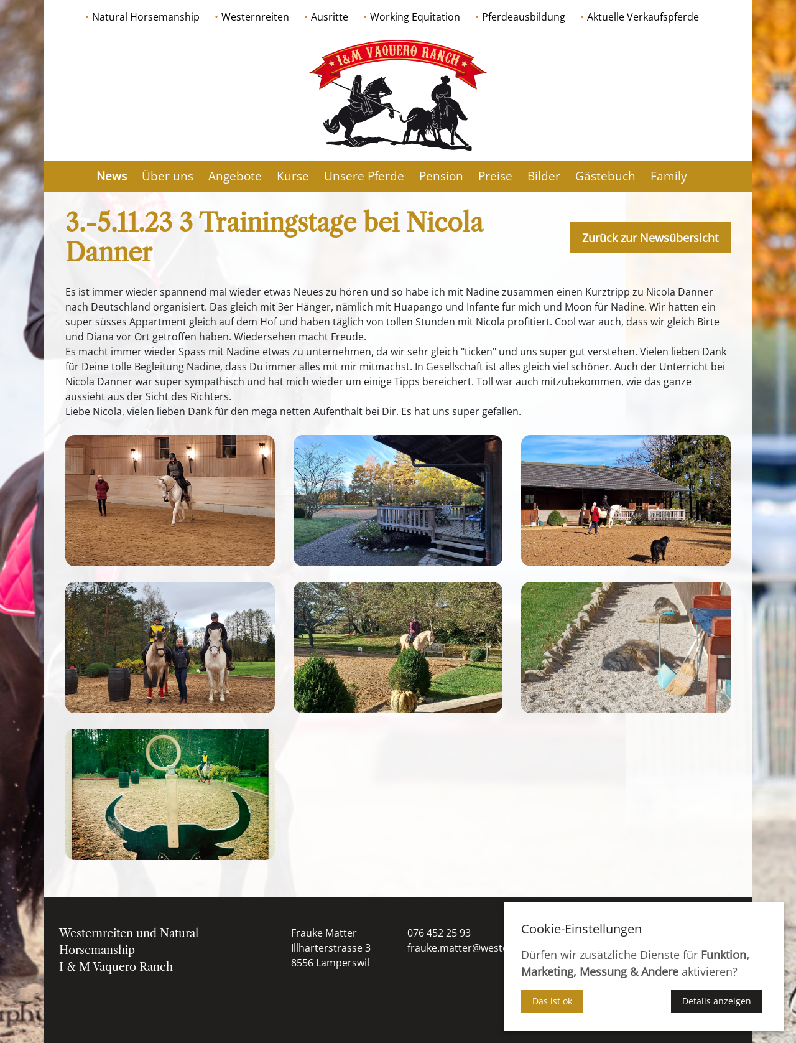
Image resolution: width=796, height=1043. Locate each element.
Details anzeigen (716, 1001)
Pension (441, 176)
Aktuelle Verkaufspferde (643, 17)
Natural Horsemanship (146, 17)
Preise (495, 176)
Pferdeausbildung (523, 17)
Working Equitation (415, 17)
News (111, 176)
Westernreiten (255, 17)
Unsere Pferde (364, 176)
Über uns (167, 176)
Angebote (235, 176)
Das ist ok (552, 1001)
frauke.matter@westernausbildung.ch (496, 948)
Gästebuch (605, 176)
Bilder (543, 176)
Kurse (293, 176)
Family (668, 176)
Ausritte (329, 17)
